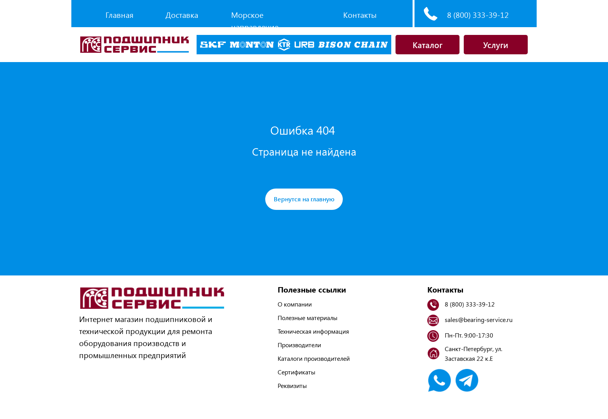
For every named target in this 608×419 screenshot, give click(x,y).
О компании (295, 304)
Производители (299, 345)
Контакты (360, 14)
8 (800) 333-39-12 (478, 14)
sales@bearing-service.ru (479, 319)
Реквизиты (292, 385)
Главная (119, 14)
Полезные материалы (307, 317)
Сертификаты (296, 372)
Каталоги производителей (314, 358)
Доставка (182, 14)
